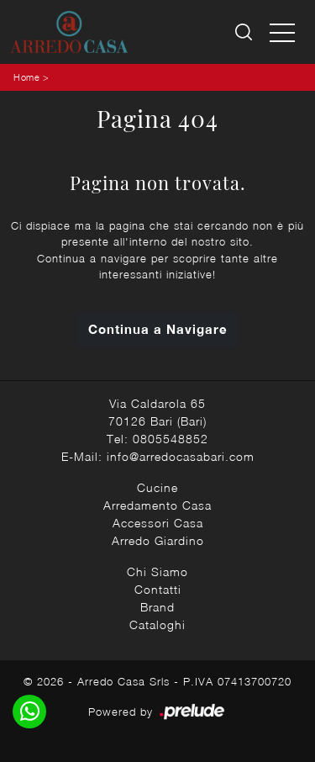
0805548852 (170, 438)
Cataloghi (157, 624)
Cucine (157, 487)
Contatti (157, 589)
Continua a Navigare (158, 328)
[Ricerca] (245, 32)
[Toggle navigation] (282, 32)
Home (26, 76)
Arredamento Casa (157, 505)
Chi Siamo (157, 571)
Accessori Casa (158, 523)
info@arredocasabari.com (181, 456)
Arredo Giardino (158, 540)
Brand (157, 607)
